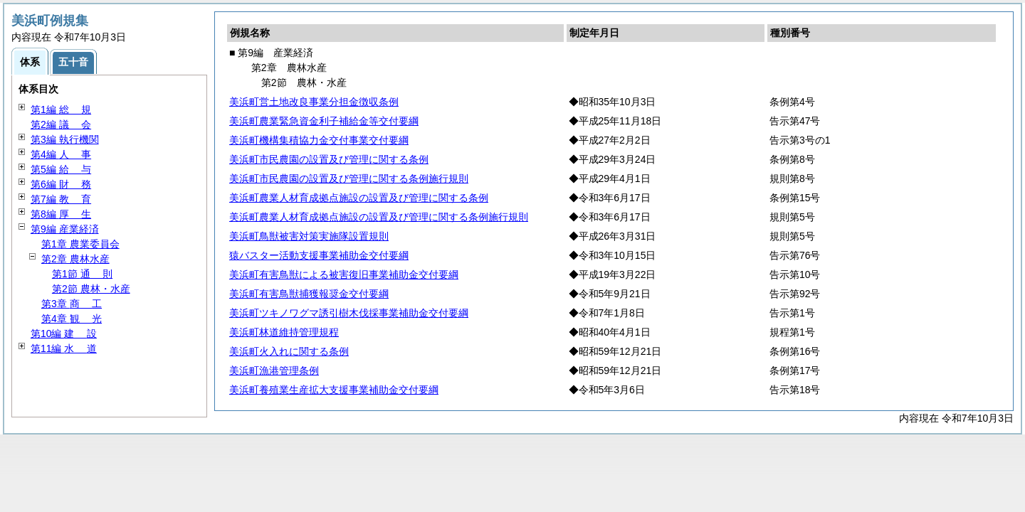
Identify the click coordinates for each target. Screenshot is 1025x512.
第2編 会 (61, 124)
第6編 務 (61, 184)
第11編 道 (64, 348)
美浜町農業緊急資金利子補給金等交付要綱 (324, 121)
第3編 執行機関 (65, 139)
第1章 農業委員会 (80, 244)
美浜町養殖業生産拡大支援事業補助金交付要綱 (333, 389)
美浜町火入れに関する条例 (289, 351)
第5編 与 (61, 169)
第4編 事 (61, 154)
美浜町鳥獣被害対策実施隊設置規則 (309, 236)
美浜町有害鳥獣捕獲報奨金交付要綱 (309, 293)
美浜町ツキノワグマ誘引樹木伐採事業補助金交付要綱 (348, 313)
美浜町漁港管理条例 (274, 370)
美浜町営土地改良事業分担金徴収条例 (314, 101)
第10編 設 (64, 333)
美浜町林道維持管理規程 (284, 332)
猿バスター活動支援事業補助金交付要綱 (319, 255)
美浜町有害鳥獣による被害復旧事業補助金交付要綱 (343, 274)
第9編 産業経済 (65, 229)
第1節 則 (82, 273)
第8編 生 (61, 214)
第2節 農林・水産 (91, 288)
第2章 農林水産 (75, 259)
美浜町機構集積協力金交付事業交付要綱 (319, 140)
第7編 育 (61, 199)
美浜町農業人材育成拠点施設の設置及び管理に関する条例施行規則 (378, 217)
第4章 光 (71, 318)
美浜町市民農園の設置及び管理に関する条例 (329, 159)
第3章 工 (71, 303)
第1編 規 (61, 109)
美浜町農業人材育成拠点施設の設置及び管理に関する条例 (358, 197)
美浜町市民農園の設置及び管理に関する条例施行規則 (348, 178)
